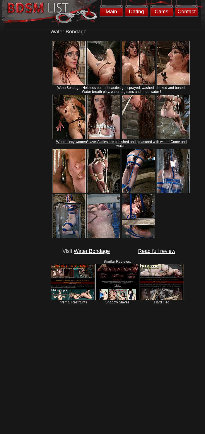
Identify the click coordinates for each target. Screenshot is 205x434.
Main (111, 11)
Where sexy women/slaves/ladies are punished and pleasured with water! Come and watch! (121, 144)
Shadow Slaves (117, 302)
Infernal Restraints (73, 302)
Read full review (156, 251)
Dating (136, 11)
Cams (161, 11)
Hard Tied (161, 302)
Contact (187, 11)
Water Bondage (92, 251)
